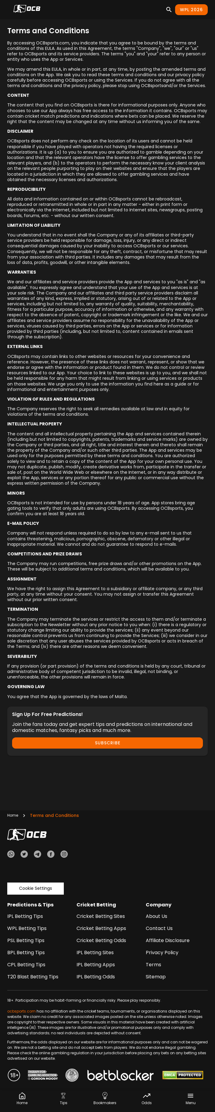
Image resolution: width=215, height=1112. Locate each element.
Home (12, 815)
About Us (156, 916)
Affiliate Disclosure (168, 940)
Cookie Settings (35, 888)
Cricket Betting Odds (101, 940)
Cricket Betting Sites (101, 916)
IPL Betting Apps (96, 964)
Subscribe (107, 743)
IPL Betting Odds (96, 976)
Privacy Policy (162, 952)
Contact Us (159, 928)
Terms (153, 964)
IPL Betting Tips (25, 916)
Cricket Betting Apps (101, 928)
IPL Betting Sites (95, 952)
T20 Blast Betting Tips (32, 976)
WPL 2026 (191, 10)
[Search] (169, 10)
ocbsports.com (21, 1011)
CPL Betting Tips (26, 964)
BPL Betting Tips (26, 952)
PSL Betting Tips (25, 940)
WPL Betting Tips (27, 928)
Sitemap (156, 976)
